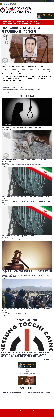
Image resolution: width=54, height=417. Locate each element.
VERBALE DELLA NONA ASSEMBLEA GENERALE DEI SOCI (14, 405)
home (5, 21)
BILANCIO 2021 (5, 403)
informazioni (48, 0)
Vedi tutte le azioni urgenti (46, 359)
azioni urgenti (7, 23)
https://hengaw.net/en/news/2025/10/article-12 (13, 87)
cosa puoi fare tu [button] (32, 21)
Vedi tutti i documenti (47, 406)
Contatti (29, 410)
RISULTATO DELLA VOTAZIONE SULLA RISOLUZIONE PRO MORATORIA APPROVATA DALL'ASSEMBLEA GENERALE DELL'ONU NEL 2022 (26, 394)
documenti (25, 23)
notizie (41, 21)
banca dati (17, 23)
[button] (1, 4)
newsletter (39, 23)
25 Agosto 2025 (4, 357)
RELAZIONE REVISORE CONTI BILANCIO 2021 (11, 399)
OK (44, 0)
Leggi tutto (11, 129)
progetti (32, 23)
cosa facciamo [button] (20, 21)
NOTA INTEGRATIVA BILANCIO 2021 (9, 401)
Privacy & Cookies (23, 410)
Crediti (33, 410)
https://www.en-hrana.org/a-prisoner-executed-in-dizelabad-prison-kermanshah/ (21, 89)
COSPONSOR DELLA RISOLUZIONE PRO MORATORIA (13, 391)
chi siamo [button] (11, 21)
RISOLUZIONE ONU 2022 (7, 397)
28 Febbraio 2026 (5, 129)
